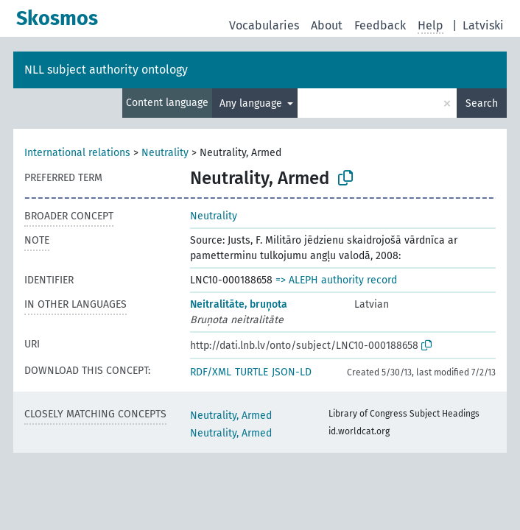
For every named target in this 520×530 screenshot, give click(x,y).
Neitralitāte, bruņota (238, 304)
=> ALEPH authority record (336, 280)
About (326, 25)
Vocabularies (264, 25)
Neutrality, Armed (231, 415)
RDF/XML (210, 372)
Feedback (380, 25)
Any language (252, 103)
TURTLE (251, 372)
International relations (77, 152)
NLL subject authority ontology (106, 70)
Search (481, 103)
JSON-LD (292, 372)
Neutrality (165, 152)
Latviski (483, 25)
